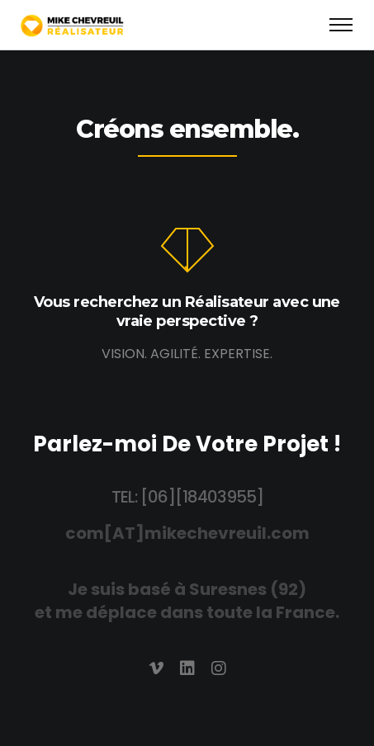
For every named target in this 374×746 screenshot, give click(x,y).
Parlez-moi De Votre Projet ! (187, 444)
